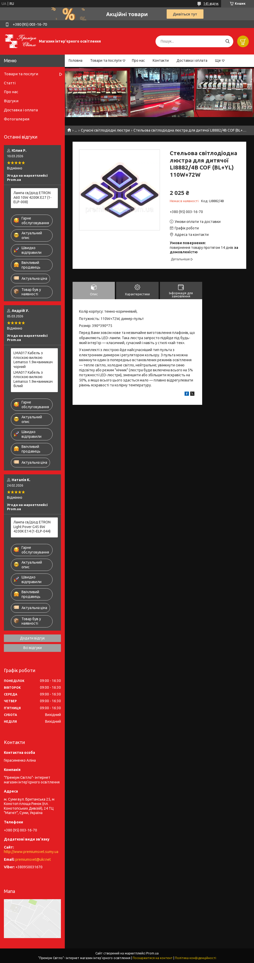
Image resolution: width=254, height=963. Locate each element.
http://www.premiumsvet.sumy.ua (31, 852)
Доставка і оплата (192, 60)
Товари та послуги (106, 60)
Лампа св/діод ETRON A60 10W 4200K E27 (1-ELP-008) (32, 197)
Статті (10, 83)
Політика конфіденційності (195, 958)
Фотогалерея (16, 119)
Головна (75, 60)
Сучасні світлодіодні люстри (105, 130)
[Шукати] (227, 41)
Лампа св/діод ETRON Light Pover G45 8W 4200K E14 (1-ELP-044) (32, 526)
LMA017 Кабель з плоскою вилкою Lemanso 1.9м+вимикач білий (33, 379)
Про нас (138, 60)
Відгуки (11, 101)
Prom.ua (152, 953)
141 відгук (210, 3)
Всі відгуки (32, 648)
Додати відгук (32, 638)
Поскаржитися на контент (153, 958)
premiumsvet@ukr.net (33, 859)
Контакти (161, 60)
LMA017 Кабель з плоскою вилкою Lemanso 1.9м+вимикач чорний (33, 360)
